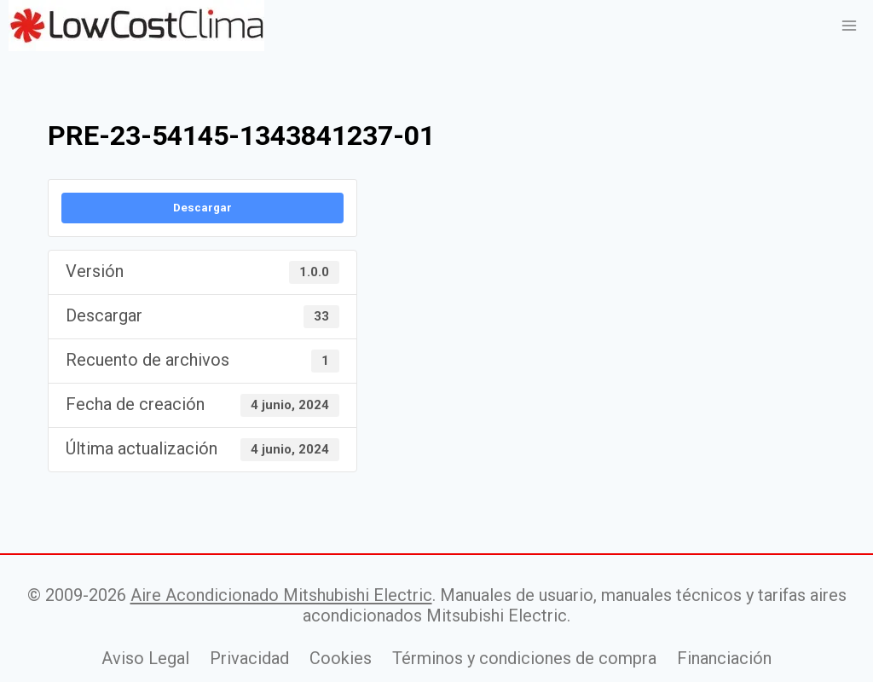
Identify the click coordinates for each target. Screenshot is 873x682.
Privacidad (249, 658)
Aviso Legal (145, 658)
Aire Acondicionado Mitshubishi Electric (281, 595)
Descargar (202, 207)
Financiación (724, 658)
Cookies (340, 658)
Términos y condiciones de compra (524, 658)
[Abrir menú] (848, 25)
